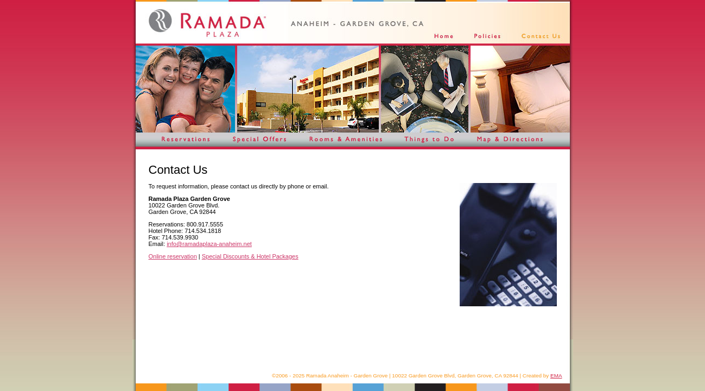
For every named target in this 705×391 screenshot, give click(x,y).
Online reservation (173, 256)
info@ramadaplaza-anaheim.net (209, 244)
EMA (556, 376)
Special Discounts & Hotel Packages (250, 256)
